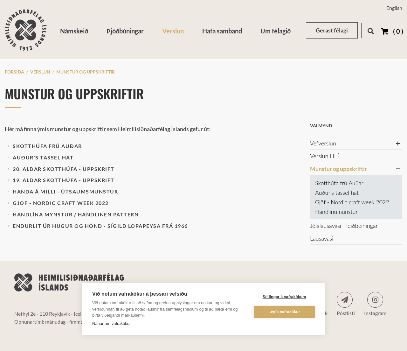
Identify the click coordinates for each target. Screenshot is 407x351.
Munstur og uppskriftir (85, 71)
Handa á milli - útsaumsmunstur (65, 191)
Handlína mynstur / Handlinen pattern (76, 214)
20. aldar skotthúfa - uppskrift (63, 169)
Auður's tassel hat (43, 157)
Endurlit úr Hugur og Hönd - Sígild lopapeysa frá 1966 (100, 226)
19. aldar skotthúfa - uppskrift (63, 180)
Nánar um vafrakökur (111, 323)
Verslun (40, 71)
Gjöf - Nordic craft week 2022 (61, 203)
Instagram (375, 300)
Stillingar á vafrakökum (284, 297)
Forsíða (14, 71)
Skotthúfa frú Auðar (47, 146)
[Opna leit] (370, 30)
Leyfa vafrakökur (284, 312)
